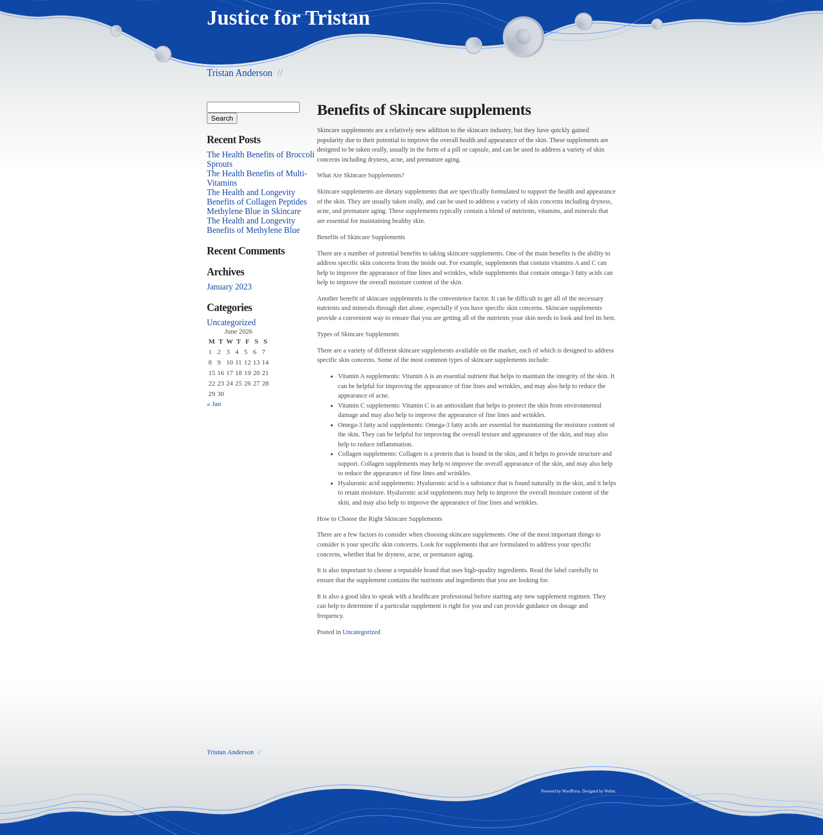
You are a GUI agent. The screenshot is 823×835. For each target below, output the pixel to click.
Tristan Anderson (239, 73)
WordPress (571, 791)
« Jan (214, 404)
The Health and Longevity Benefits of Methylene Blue (253, 225)
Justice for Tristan (288, 17)
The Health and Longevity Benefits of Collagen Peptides (257, 197)
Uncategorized (362, 632)
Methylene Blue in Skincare (254, 211)
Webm (609, 791)
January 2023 (229, 286)
